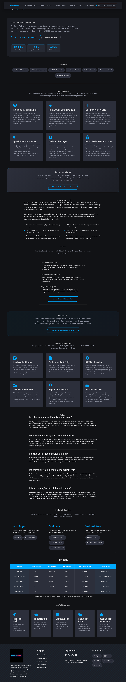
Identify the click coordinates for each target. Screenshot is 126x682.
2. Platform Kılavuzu (38, 70)
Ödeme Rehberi (61, 5)
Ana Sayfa (13, 10)
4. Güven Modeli (73, 70)
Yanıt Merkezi (89, 5)
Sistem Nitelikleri (30, 5)
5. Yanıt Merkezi (89, 70)
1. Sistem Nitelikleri (20, 70)
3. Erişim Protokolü (56, 70)
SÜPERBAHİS (14, 5)
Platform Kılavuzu (45, 5)
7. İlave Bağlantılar (63, 75)
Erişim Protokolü (75, 5)
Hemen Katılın (42, 667)
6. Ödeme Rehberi (106, 70)
